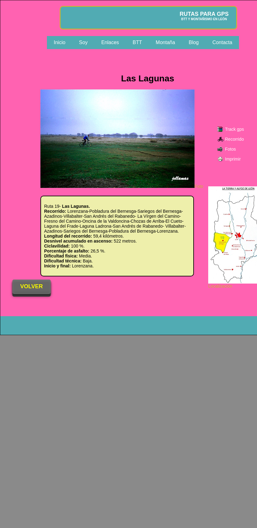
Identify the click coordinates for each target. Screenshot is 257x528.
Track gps (234, 129)
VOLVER (31, 286)
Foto (121, 186)
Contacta (222, 42)
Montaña (165, 42)
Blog (194, 42)
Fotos (230, 149)
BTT (137, 42)
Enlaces (110, 42)
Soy (83, 42)
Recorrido (234, 139)
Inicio (59, 42)
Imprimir (233, 159)
